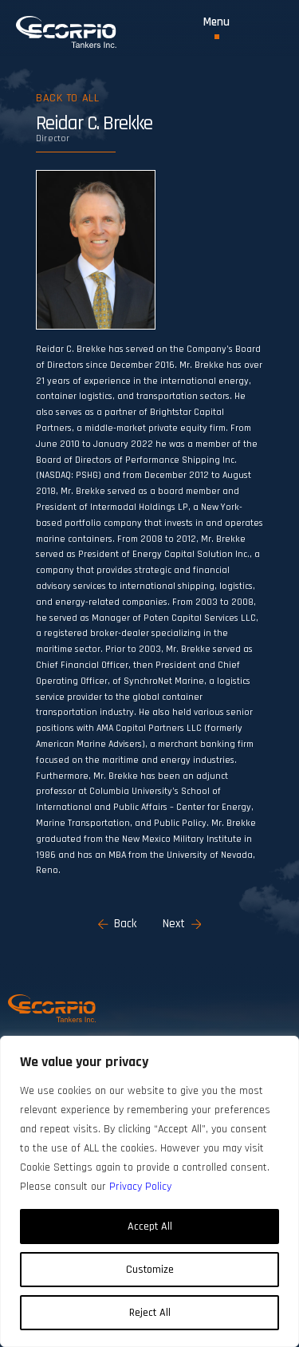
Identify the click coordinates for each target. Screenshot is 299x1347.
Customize (150, 1269)
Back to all (67, 98)
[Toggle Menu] (216, 27)
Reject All (150, 1313)
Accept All (150, 1226)
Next (182, 923)
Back (117, 923)
